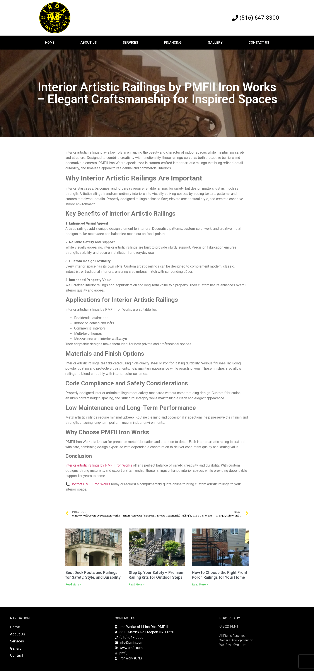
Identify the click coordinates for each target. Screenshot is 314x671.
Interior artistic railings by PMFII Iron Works (98, 465)
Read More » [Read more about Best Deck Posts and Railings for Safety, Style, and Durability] (73, 584)
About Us (88, 43)
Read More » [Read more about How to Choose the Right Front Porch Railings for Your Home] (200, 584)
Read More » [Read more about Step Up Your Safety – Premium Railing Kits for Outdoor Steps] (137, 584)
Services (130, 43)
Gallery (215, 43)
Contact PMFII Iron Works (90, 484)
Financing (173, 43)
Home (50, 43)
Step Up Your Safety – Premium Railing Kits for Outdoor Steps (156, 575)
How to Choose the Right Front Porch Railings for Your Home (219, 575)
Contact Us (259, 43)
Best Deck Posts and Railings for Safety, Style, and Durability (93, 575)
